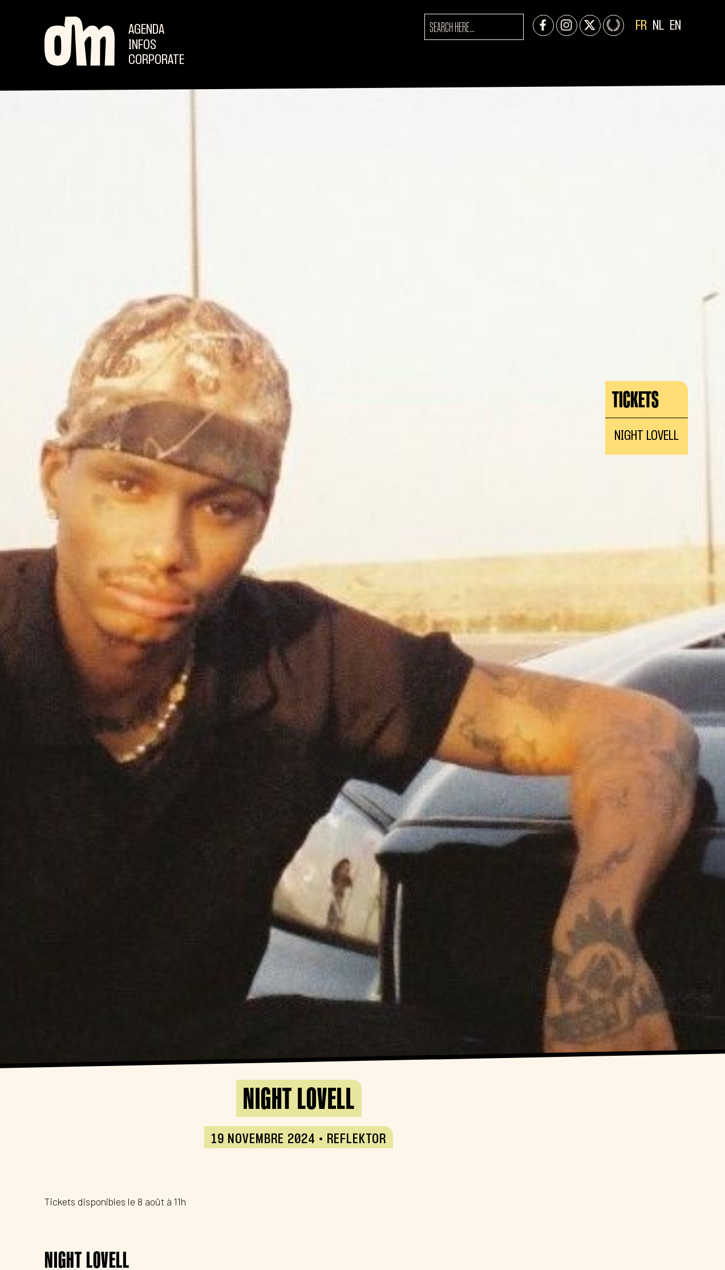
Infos (142, 45)
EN (675, 26)
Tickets (635, 399)
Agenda (146, 30)
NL (658, 26)
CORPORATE (156, 60)
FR (641, 26)
